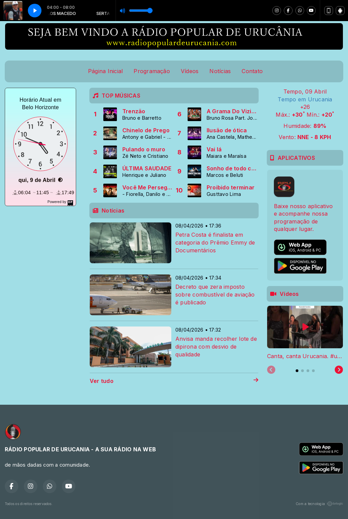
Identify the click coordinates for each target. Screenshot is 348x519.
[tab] (297, 370)
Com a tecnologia (319, 503)
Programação (152, 71)
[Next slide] (339, 370)
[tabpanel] (305, 333)
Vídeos (189, 71)
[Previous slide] (271, 370)
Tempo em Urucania (305, 99)
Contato (252, 71)
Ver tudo (174, 381)
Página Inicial (105, 71)
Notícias (220, 71)
